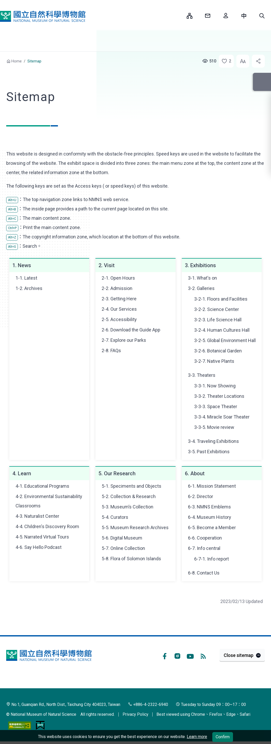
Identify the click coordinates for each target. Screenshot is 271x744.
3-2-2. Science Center (216, 309)
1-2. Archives (29, 288)
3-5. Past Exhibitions (209, 451)
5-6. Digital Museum (122, 538)
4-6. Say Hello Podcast (39, 547)
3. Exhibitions (200, 265)
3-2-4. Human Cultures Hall (222, 330)
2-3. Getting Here (119, 298)
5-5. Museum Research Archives (135, 527)
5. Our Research (117, 473)
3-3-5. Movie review (214, 427)
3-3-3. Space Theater (215, 406)
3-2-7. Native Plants (214, 361)
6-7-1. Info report (211, 559)
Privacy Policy (135, 714)
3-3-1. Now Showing (215, 385)
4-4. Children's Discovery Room (47, 526)
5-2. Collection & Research (129, 496)
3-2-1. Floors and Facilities (220, 299)
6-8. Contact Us (204, 573)
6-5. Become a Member (212, 527)
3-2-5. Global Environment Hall (225, 340)
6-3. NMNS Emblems (209, 506)
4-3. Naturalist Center (37, 516)
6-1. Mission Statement (212, 486)
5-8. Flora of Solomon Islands (131, 558)
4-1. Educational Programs (42, 486)
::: (178, 15)
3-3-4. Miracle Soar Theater (222, 417)
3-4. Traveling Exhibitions (213, 441)
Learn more (197, 736)
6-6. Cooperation (205, 538)
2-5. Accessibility (119, 319)
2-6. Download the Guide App (131, 329)
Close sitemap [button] (238, 655)
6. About (195, 473)
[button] (262, 16)
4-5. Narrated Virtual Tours (42, 537)
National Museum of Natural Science (42, 16)
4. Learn (21, 473)
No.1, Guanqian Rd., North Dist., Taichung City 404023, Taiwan (63, 704)
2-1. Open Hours (118, 278)
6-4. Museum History (209, 517)
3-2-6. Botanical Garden (218, 350)
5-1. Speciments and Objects (131, 486)
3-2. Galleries (201, 288)
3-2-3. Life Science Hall (218, 319)
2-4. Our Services (119, 309)
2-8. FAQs (111, 350)
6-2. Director (200, 496)
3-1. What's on (202, 278)
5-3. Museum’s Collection (127, 506)
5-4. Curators (115, 517)
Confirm (223, 736)
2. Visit (107, 265)
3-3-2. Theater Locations (219, 396)
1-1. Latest (26, 278)
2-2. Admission (117, 288)
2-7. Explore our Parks (124, 340)
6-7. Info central (204, 548)
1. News (21, 265)
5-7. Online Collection (123, 548)
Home (16, 61)
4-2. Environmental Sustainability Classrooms (49, 501)
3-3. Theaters (201, 375)
